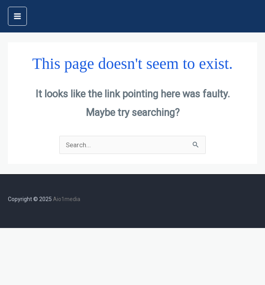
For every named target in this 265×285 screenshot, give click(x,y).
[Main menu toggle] (17, 16)
